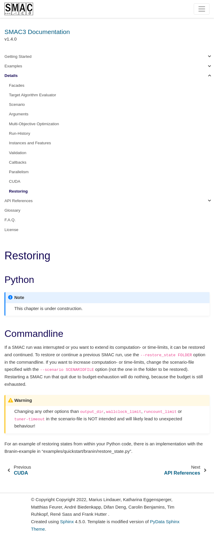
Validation (17, 153)
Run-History (19, 133)
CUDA (14, 181)
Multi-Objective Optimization (34, 124)
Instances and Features (30, 143)
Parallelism (19, 172)
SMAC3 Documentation (37, 31)
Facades (16, 85)
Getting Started (18, 56)
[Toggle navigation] (202, 9)
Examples (13, 66)
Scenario (17, 104)
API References (18, 201)
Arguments (18, 114)
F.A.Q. (10, 220)
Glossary (12, 210)
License (11, 229)
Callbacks (18, 162)
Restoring (18, 191)
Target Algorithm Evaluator (32, 95)
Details (11, 75)
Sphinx (67, 521)
